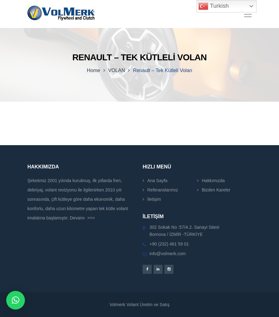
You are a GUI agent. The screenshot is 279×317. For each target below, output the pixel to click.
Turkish (213, 6)
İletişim (154, 199)
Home (93, 70)
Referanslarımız (162, 189)
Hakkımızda (213, 180)
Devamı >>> (82, 217)
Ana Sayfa (157, 180)
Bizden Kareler (216, 189)
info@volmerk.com (167, 253)
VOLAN (116, 70)
